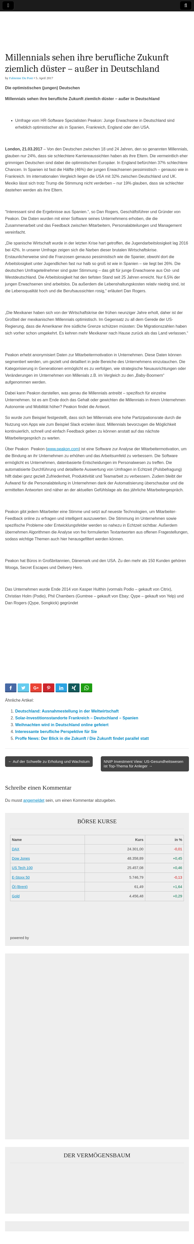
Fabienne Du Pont (21, 78)
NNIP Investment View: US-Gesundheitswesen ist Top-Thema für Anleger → (143, 763)
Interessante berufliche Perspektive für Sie (56, 731)
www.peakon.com (63, 449)
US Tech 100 (22, 868)
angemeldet (33, 800)
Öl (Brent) (20, 887)
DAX (15, 849)
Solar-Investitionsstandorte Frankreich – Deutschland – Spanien (76, 718)
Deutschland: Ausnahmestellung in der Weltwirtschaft (67, 711)
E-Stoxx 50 (21, 877)
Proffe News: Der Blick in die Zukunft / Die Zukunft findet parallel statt (82, 738)
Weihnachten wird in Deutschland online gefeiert (62, 725)
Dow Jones (21, 858)
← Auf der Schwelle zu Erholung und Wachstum (49, 761)
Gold (15, 896)
